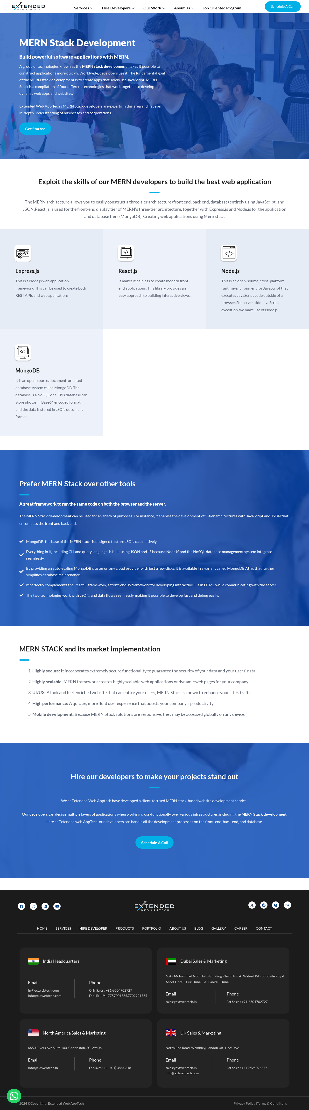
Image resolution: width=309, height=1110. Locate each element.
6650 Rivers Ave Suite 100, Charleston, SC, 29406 (65, 1048)
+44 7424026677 (254, 1068)
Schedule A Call (154, 854)
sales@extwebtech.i (180, 1068)
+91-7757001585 (114, 996)
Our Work (154, 6)
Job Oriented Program (218, 6)
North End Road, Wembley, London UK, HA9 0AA (202, 1048)
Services (87, 6)
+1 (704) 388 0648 (117, 1068)
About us (182, 6)
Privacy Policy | (245, 1103)
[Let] (229, 93)
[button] (282, 6)
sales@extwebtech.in (181, 1002)
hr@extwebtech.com (43, 990)
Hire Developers (120, 6)
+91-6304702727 (119, 990)
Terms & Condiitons (272, 1103)
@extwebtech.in (46, 1068)
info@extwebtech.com (45, 996)
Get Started (35, 128)
